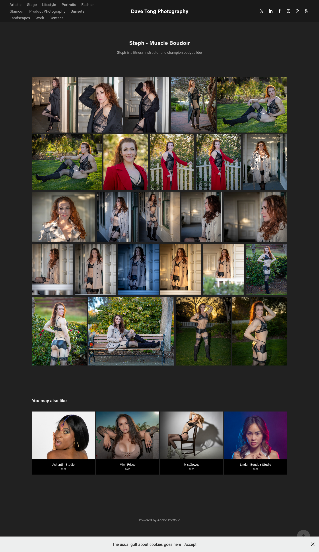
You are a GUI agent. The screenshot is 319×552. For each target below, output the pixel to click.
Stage (32, 4)
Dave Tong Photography (159, 11)
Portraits (69, 4)
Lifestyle (49, 4)
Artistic (15, 4)
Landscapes (20, 17)
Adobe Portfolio (168, 520)
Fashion (88, 4)
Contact (56, 17)
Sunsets (77, 11)
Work (39, 17)
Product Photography (47, 11)
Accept (190, 544)
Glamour (17, 11)
